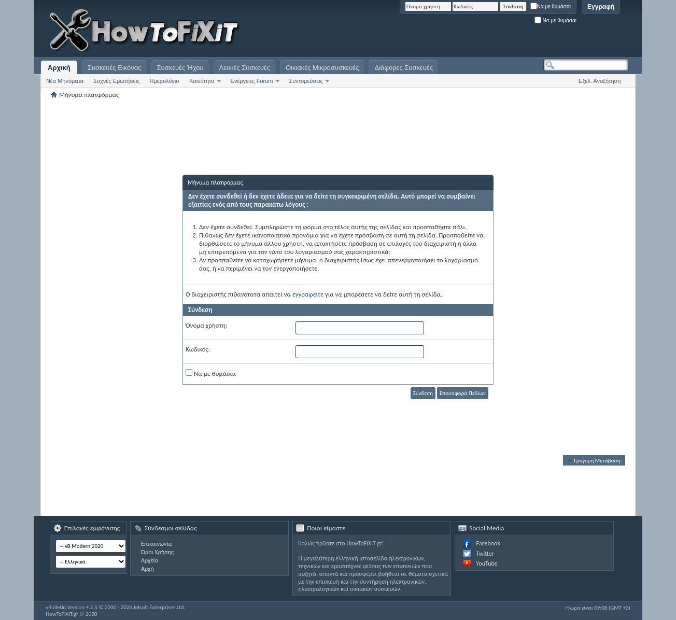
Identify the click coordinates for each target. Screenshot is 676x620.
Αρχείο (149, 560)
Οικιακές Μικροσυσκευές (322, 68)
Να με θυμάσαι (550, 6)
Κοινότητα (201, 81)
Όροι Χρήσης (157, 552)
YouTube (486, 563)
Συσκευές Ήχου (180, 68)
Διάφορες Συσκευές (403, 68)
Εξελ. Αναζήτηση (600, 81)
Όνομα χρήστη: (206, 325)
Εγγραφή (600, 6)
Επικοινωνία (156, 543)
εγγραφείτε (307, 294)
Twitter (485, 553)
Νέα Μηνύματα (64, 81)
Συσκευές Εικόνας (115, 68)
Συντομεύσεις (306, 81)
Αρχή (147, 568)
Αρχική (59, 68)
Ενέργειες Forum (252, 81)
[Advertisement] (498, 31)
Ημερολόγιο (164, 81)
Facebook (488, 543)
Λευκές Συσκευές (244, 68)
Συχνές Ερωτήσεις (116, 81)
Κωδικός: (198, 349)
